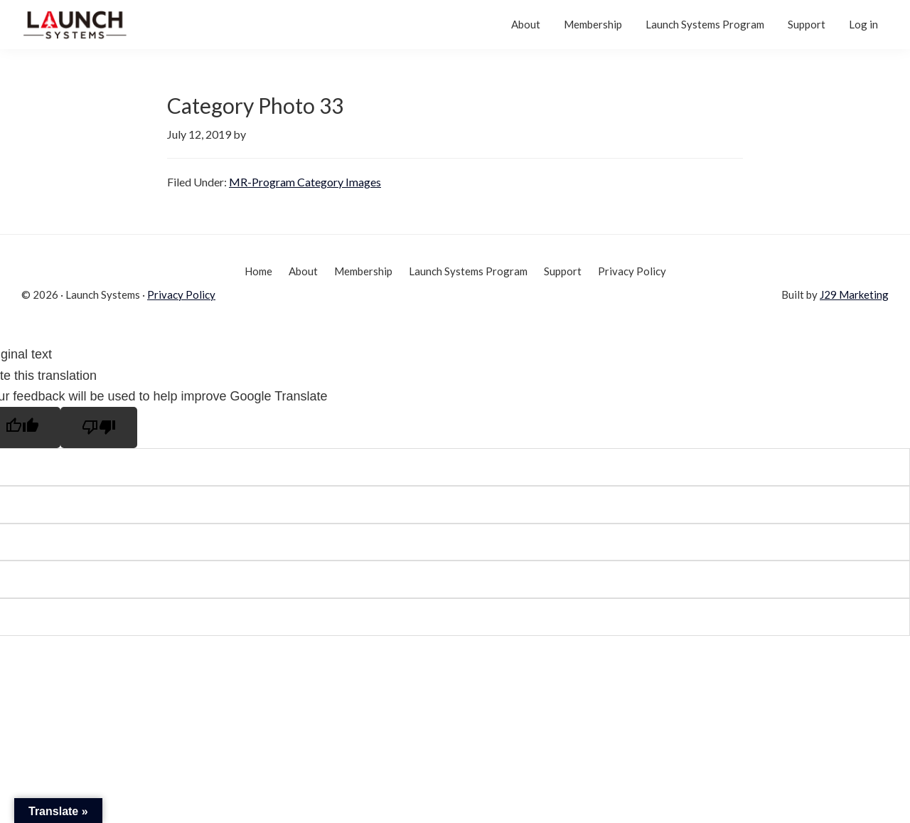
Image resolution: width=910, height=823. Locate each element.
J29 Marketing (854, 294)
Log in (863, 24)
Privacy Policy (181, 294)
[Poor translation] (98, 427)
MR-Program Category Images (305, 182)
